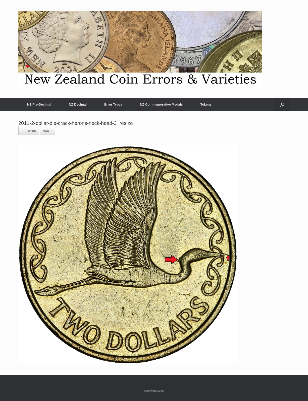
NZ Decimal (78, 104)
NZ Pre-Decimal (39, 104)
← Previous (28, 130)
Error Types (113, 104)
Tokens (206, 104)
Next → (47, 130)
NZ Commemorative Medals (161, 104)
